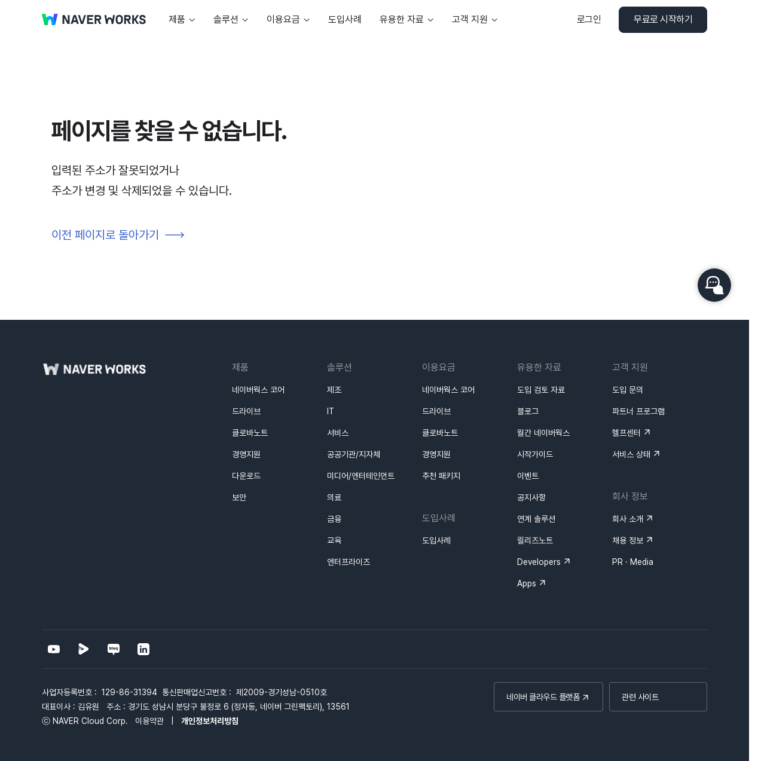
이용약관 (149, 721)
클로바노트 (250, 433)
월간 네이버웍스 (543, 433)
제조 (334, 390)
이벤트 (528, 476)
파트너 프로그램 (638, 411)
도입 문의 (627, 390)
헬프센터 (626, 433)
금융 (334, 519)
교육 (334, 540)
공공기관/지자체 (353, 454)
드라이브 (246, 411)
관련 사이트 (640, 697)
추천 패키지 (441, 476)
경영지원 (246, 454)
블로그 (528, 411)
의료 (334, 497)
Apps (526, 583)
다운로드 (246, 476)
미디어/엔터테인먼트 (361, 476)
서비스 (338, 433)
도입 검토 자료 (541, 390)
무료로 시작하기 (663, 19)
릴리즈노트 (535, 540)
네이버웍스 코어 (258, 390)
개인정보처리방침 (210, 721)
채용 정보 (627, 540)
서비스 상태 (631, 454)
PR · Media (632, 562)
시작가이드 (535, 454)
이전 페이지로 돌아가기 (105, 235)
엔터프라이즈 (348, 562)
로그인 (589, 19)
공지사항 (531, 497)
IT (330, 411)
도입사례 (436, 540)
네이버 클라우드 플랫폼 (542, 697)
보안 (239, 497)
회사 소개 (627, 519)
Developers (539, 562)
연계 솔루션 (536, 519)
